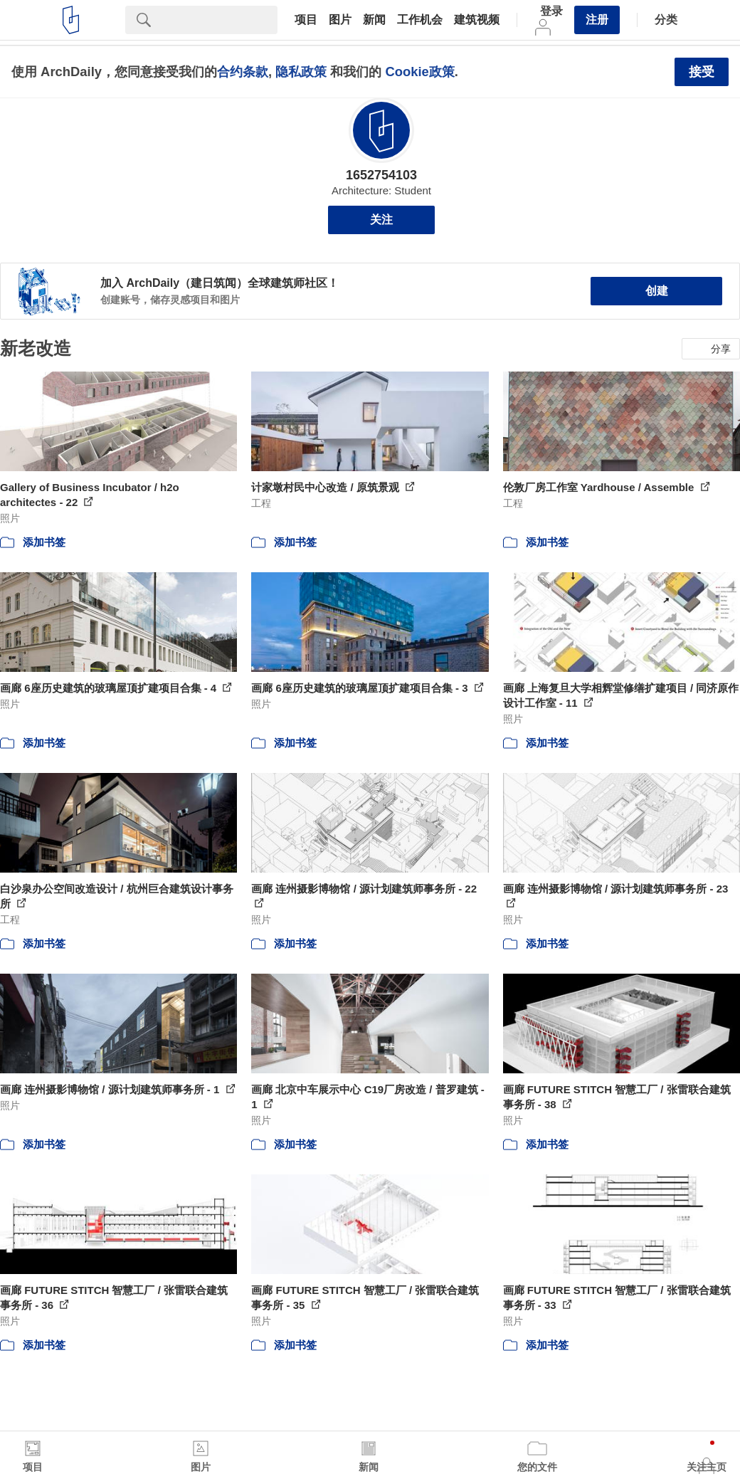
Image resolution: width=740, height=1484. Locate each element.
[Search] (220, 20)
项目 (306, 20)
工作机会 (420, 20)
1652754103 (381, 175)
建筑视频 (477, 20)
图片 (340, 20)
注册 (597, 20)
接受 (701, 72)
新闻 (374, 20)
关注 (381, 220)
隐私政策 (301, 71)
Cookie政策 (419, 71)
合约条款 (242, 71)
